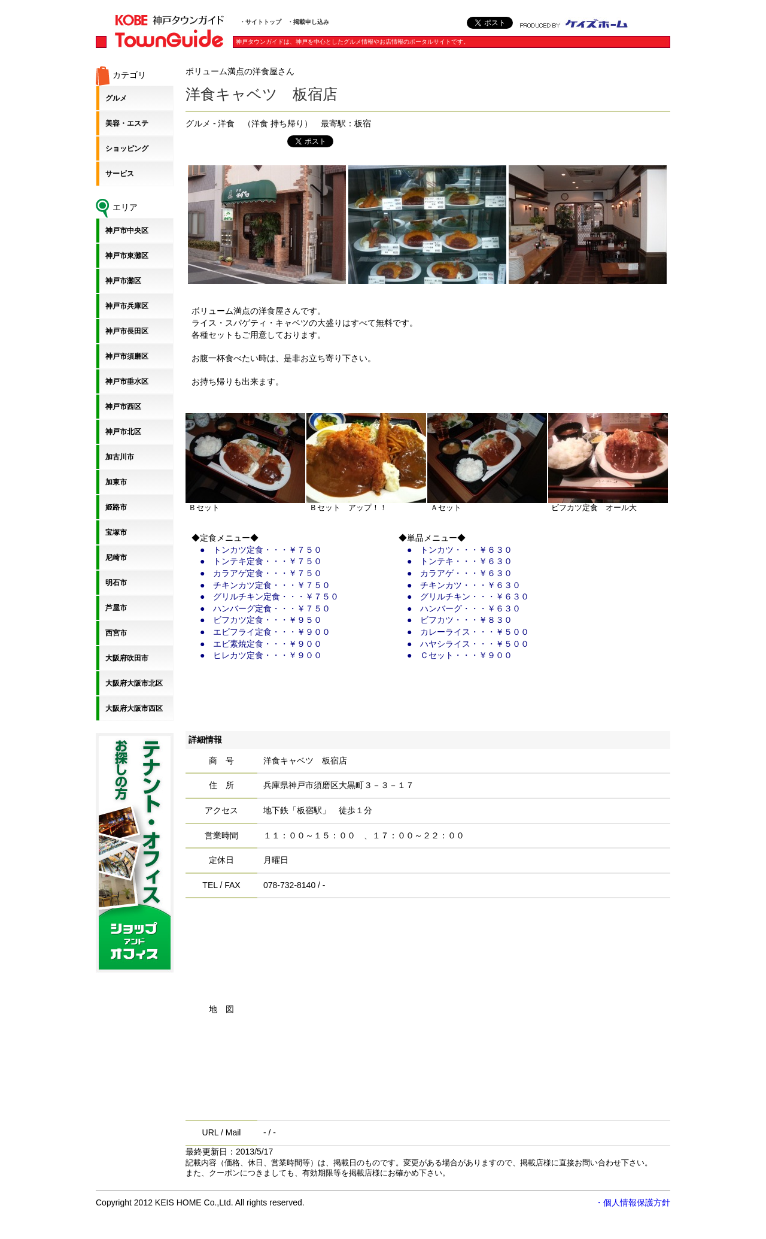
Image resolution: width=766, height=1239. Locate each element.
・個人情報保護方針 (632, 1202)
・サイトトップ (260, 22)
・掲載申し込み (308, 22)
